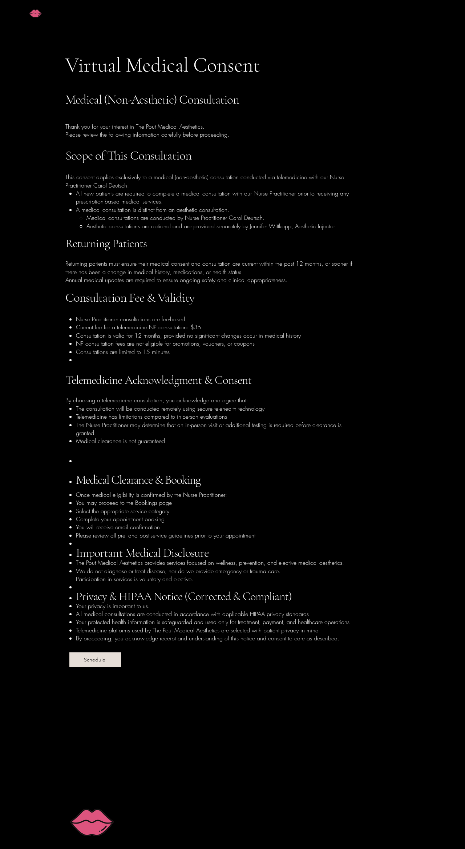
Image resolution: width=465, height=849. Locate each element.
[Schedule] (95, 659)
